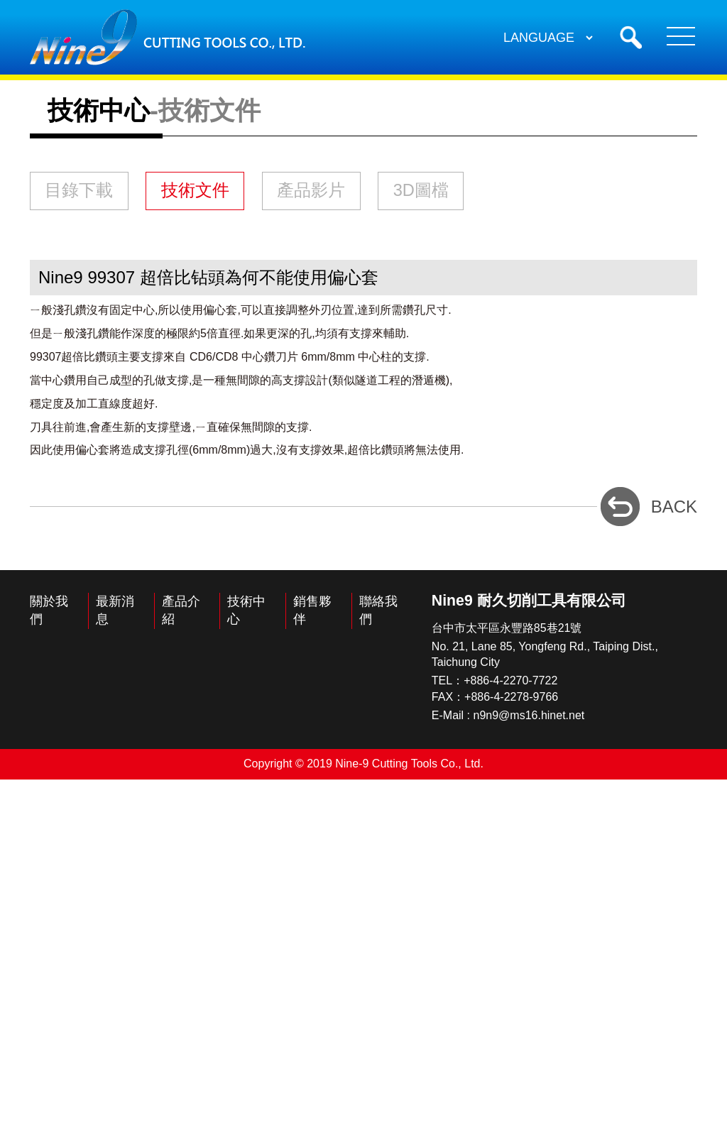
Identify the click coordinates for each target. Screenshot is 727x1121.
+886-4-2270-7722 (510, 1023)
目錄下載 (110, 466)
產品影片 (465, 466)
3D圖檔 (102, 523)
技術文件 (287, 466)
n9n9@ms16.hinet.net (529, 1057)
